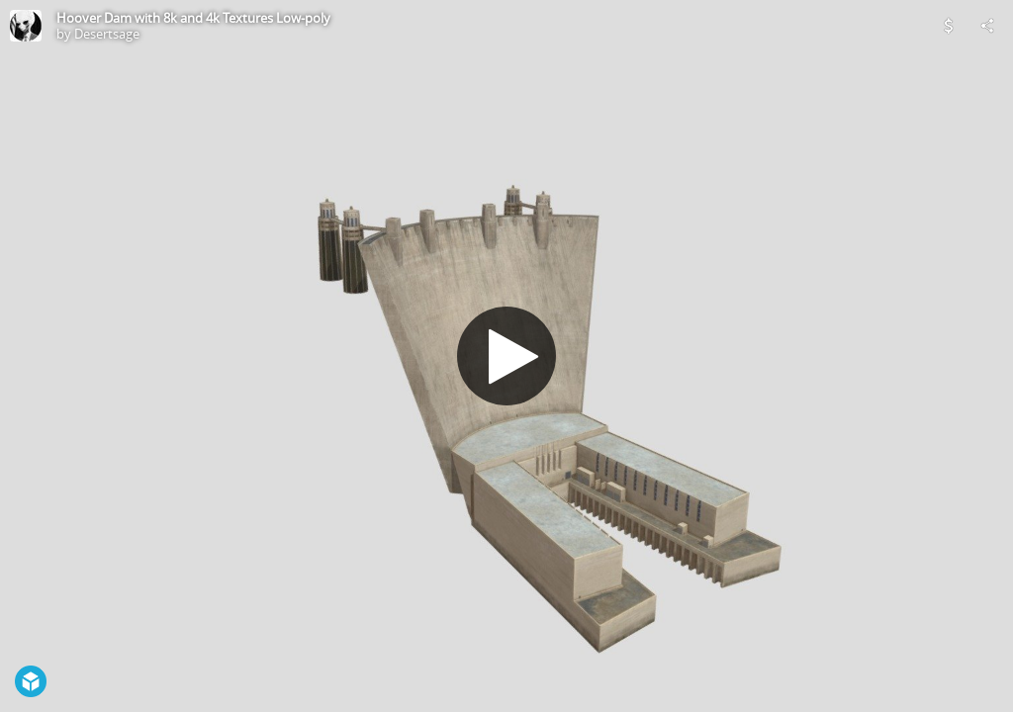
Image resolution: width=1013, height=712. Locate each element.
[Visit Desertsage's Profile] (26, 26)
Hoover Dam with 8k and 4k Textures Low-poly (193, 18)
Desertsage (106, 34)
